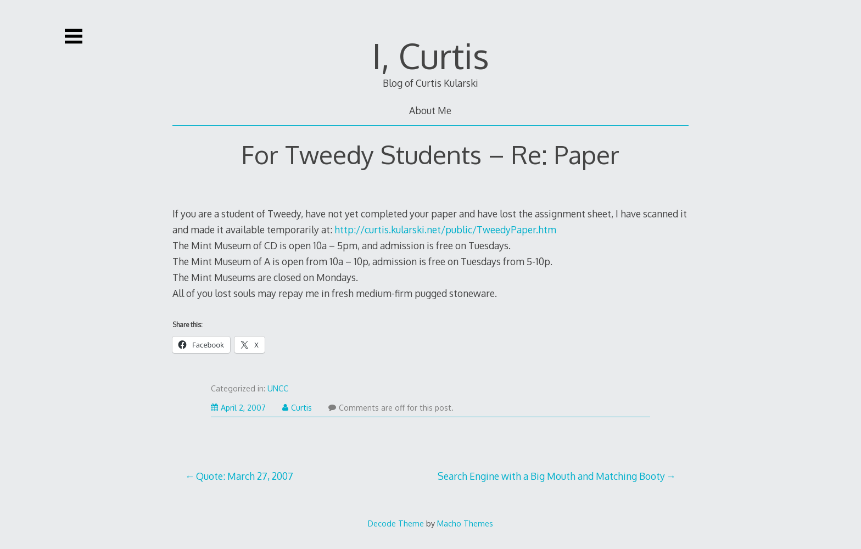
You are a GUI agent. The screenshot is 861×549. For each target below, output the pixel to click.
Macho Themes (465, 523)
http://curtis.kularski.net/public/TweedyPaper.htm (445, 229)
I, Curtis (430, 55)
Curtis (297, 407)
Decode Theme (396, 523)
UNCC (277, 388)
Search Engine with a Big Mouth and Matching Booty (551, 476)
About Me (430, 110)
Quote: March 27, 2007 (244, 476)
